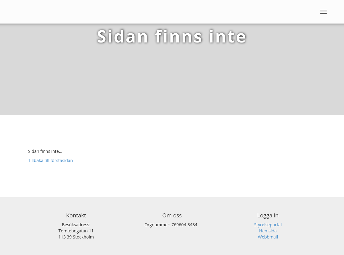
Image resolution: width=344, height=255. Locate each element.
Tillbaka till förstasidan (50, 160)
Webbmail (268, 237)
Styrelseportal (268, 224)
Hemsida (268, 231)
